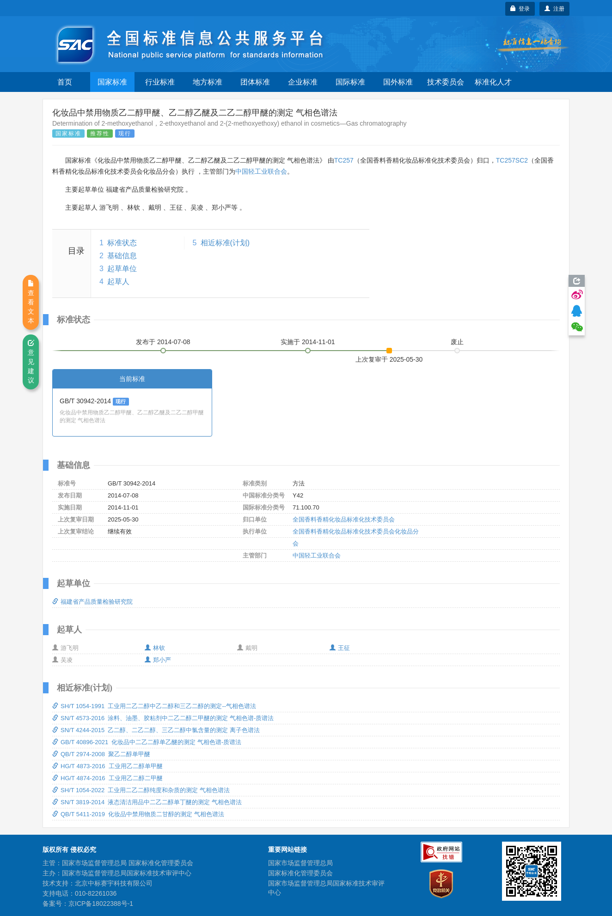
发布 (163, 342)
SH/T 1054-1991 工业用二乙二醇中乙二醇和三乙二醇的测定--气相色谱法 (154, 706)
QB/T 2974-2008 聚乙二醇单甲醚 (101, 754)
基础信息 (122, 256)
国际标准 (350, 82)
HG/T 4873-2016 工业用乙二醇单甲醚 (107, 766)
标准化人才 (493, 82)
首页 (64, 82)
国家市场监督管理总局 (300, 863)
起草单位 (122, 269)
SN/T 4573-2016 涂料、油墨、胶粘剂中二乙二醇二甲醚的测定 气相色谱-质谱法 (163, 718)
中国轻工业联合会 (261, 171)
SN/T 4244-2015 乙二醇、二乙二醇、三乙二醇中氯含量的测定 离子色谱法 (156, 730)
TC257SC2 (512, 160)
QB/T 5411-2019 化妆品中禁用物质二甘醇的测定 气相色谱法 (138, 814)
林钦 (155, 647)
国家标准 (112, 82)
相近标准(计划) (225, 243)
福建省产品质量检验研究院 (92, 601)
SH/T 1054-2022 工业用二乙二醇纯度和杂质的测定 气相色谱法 (141, 790)
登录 (520, 9)
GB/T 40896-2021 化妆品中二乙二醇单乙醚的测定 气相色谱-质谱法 (146, 742)
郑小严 (158, 659)
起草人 (118, 281)
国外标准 (398, 82)
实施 (308, 342)
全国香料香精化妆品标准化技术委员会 (344, 519)
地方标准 (207, 82)
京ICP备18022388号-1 (100, 903)
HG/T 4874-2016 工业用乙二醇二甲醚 (107, 778)
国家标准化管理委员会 (300, 873)
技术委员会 (445, 82)
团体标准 (255, 82)
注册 (554, 9)
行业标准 (160, 82)
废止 (457, 342)
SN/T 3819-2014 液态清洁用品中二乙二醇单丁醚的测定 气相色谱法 (147, 802)
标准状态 (122, 243)
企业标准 (303, 82)
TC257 (344, 160)
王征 (340, 647)
